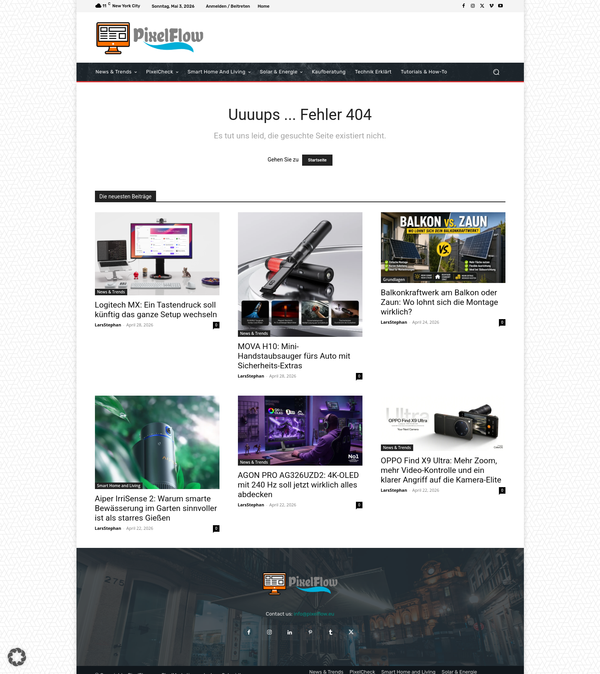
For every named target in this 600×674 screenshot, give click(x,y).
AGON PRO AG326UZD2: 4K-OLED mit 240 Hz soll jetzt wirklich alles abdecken (298, 485)
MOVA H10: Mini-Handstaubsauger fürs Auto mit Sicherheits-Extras (294, 356)
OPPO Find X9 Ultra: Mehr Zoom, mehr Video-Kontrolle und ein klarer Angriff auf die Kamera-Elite (441, 470)
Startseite (317, 160)
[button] (496, 72)
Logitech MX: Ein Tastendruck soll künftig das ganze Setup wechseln (156, 309)
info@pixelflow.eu (314, 614)
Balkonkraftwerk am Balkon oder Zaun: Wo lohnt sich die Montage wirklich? (439, 302)
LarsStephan (108, 325)
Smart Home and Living (118, 485)
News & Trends (111, 292)
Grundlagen (394, 279)
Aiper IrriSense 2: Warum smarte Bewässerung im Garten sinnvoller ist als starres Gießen (156, 508)
